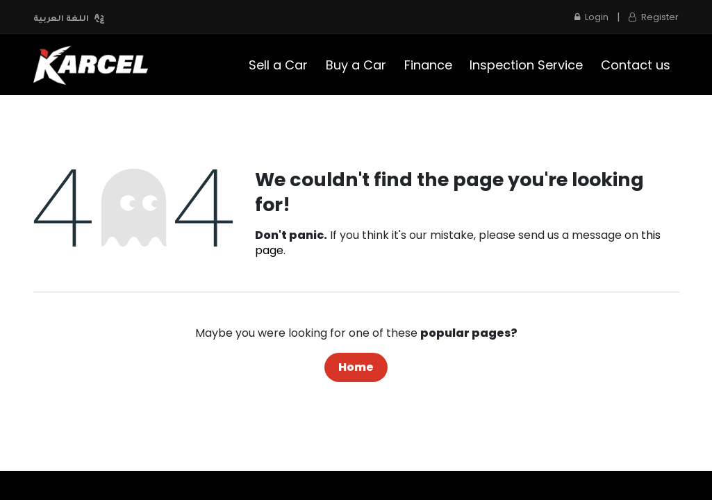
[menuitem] (278, 65)
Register (654, 17)
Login (591, 17)
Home (356, 367)
